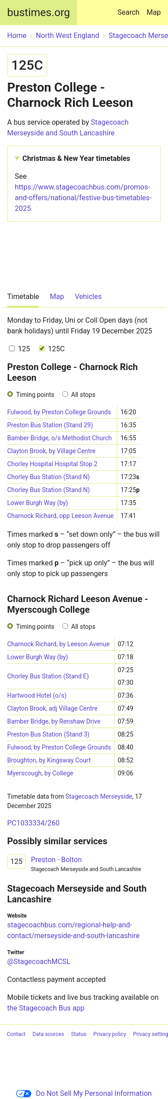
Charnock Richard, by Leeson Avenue (58, 644)
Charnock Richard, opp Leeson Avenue (60, 515)
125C (52, 349)
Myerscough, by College (40, 773)
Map (153, 12)
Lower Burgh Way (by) (37, 502)
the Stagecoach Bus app (45, 1008)
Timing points (35, 394)
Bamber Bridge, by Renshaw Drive (53, 721)
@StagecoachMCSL (38, 961)
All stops (83, 394)
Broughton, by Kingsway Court (49, 760)
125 (19, 349)
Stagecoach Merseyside (98, 796)
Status (78, 1034)
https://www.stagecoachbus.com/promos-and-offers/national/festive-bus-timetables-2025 (83, 198)
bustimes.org (38, 12)
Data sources (48, 1034)
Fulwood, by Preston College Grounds (59, 412)
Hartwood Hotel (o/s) (37, 695)
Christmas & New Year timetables (76, 158)
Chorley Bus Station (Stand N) (48, 476)
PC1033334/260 (33, 823)
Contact (16, 1034)
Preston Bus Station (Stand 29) (50, 425)
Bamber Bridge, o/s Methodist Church (59, 438)
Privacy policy (109, 1034)
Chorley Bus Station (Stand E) (48, 676)
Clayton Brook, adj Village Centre (52, 708)
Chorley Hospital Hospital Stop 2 (52, 463)
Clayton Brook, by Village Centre (51, 451)
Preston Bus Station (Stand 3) (48, 734)
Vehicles (88, 296)
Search (130, 8)
